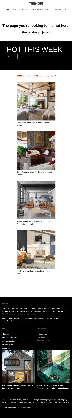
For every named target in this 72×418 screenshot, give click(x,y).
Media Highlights (8, 341)
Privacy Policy (7, 345)
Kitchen (6, 9)
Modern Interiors (43, 9)
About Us (5, 334)
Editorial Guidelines (9, 338)
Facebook (42, 334)
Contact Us (6, 348)
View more (59, 9)
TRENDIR (36, 3)
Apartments (16, 9)
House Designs (28, 9)
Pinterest (41, 338)
